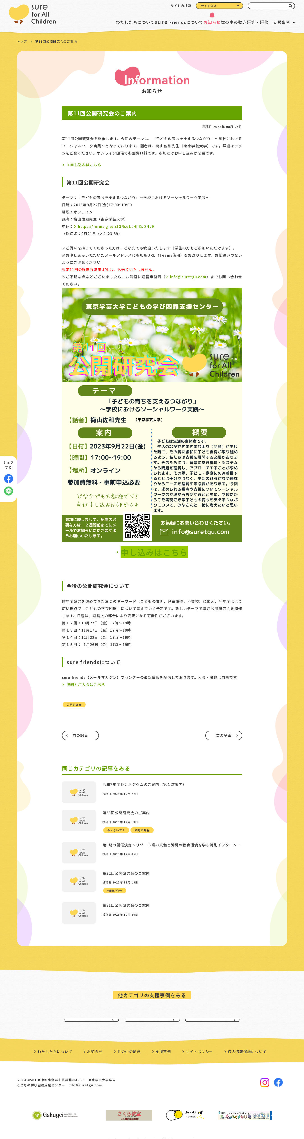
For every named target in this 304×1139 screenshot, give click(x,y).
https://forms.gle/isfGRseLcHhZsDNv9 (116, 226)
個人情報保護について (247, 1044)
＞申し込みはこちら (84, 164)
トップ (22, 41)
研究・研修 (251, 22)
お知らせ (194, 22)
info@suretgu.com (188, 276)
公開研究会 (74, 704)
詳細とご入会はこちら (85, 684)
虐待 (152, 1008)
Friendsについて (155, 21)
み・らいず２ (116, 826)
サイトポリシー (199, 1044)
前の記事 (80, 735)
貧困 (91, 1008)
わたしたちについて (106, 22)
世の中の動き (221, 22)
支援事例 (281, 22)
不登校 (213, 1008)
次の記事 (223, 735)
